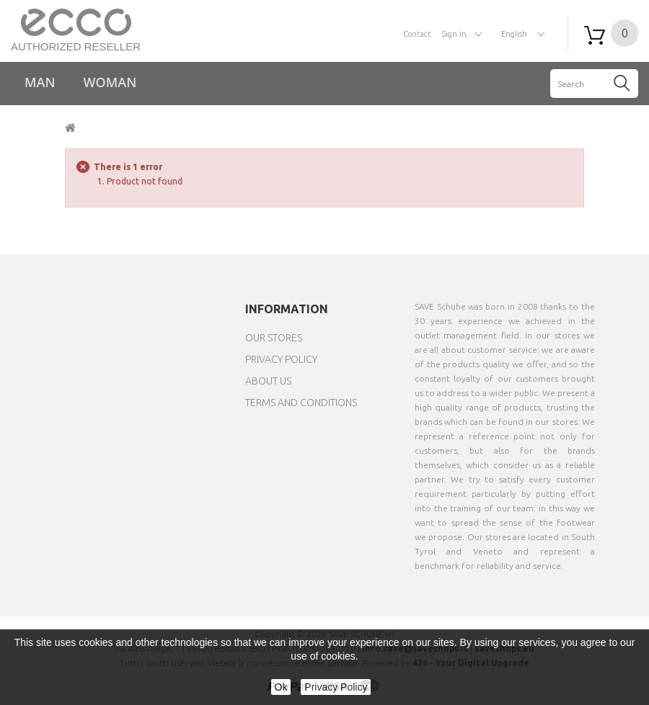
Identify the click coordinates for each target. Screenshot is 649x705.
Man (40, 82)
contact (417, 34)
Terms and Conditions (301, 402)
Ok (281, 687)
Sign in (454, 34)
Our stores (273, 337)
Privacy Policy (281, 359)
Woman (110, 82)
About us (268, 381)
